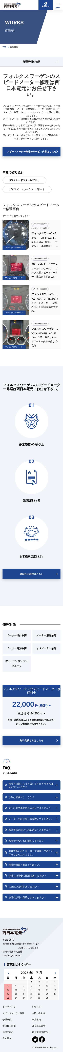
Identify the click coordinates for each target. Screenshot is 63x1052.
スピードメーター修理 (13, 1013)
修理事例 (7, 1019)
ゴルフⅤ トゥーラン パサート (27, 189)
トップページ (9, 1007)
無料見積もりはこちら (31, 740)
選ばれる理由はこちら (31, 574)
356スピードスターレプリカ (24, 180)
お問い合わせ (38, 1013)
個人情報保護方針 (41, 1032)
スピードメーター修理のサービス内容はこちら (31, 151)
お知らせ (36, 1007)
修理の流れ (8, 1032)
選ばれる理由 (9, 1026)
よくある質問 (38, 1026)
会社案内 (7, 1038)
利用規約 (36, 1019)
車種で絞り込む (13, 172)
